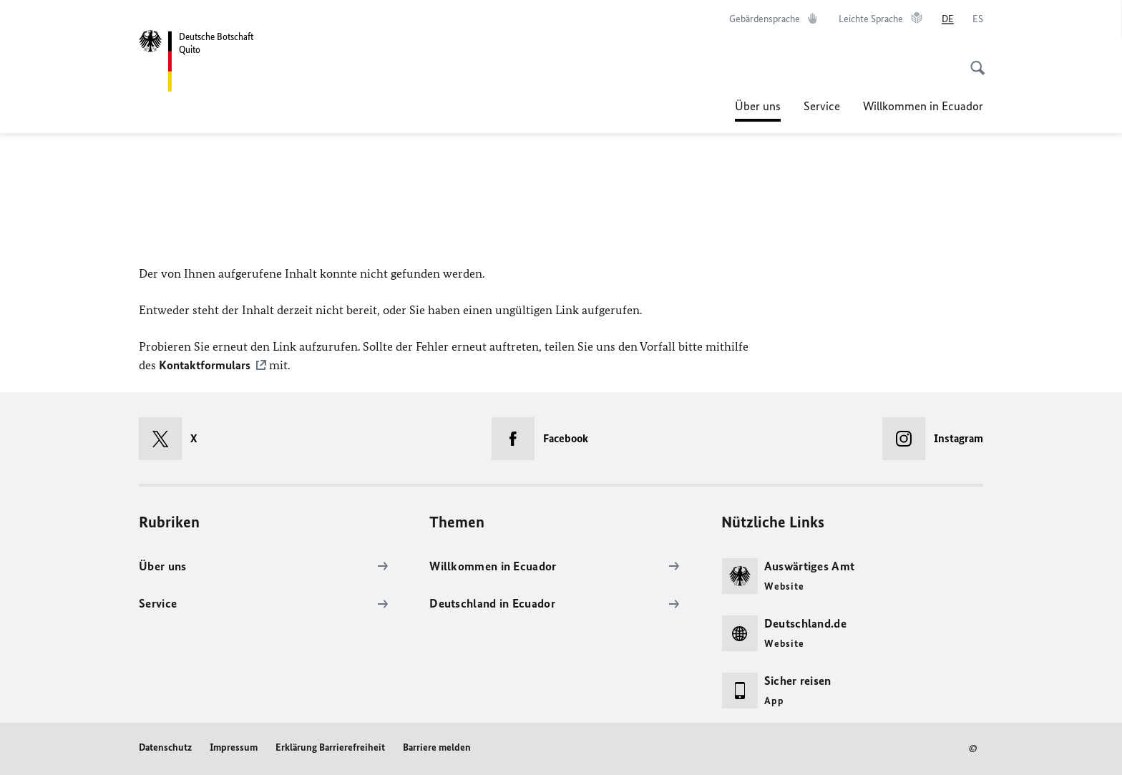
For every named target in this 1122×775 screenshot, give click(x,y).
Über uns (758, 101)
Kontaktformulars (204, 365)
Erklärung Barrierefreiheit (330, 747)
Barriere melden (437, 747)
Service (822, 106)
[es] (977, 19)
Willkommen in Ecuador (923, 106)
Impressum (234, 747)
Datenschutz (165, 747)
